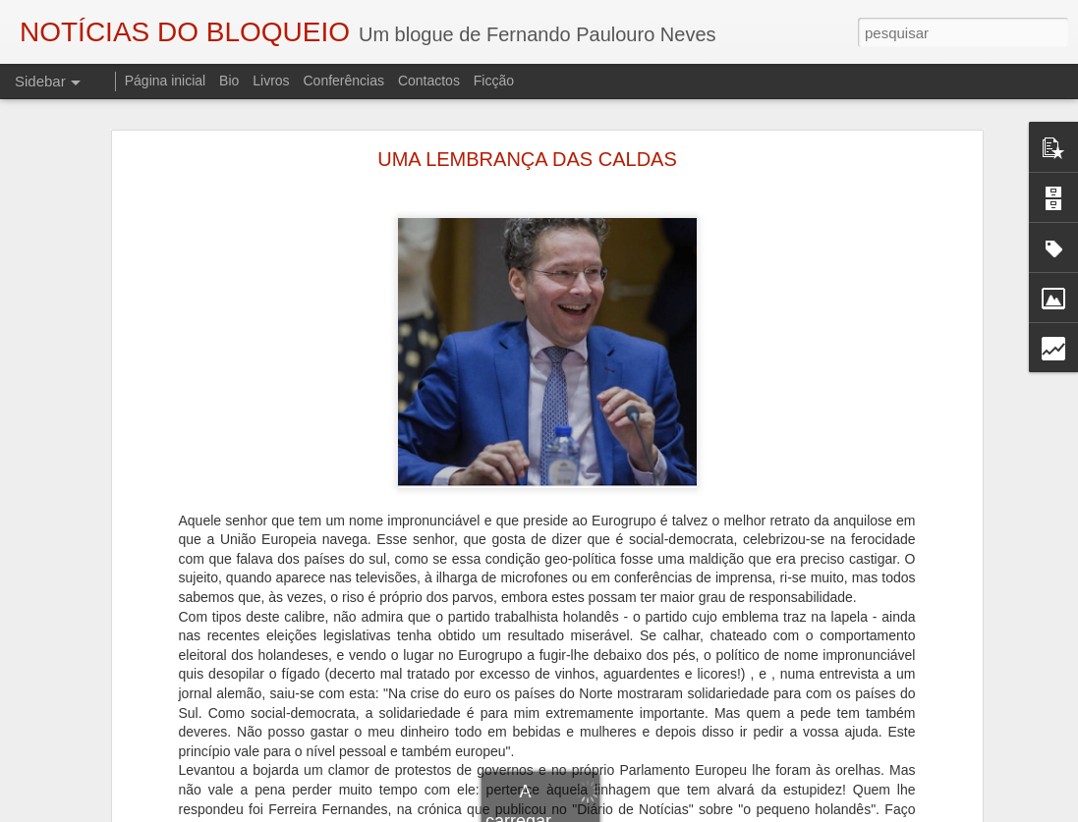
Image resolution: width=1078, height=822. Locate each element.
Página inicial (165, 80)
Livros (271, 80)
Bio (229, 80)
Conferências (343, 80)
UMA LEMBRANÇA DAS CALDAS (527, 159)
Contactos (429, 80)
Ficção (494, 80)
